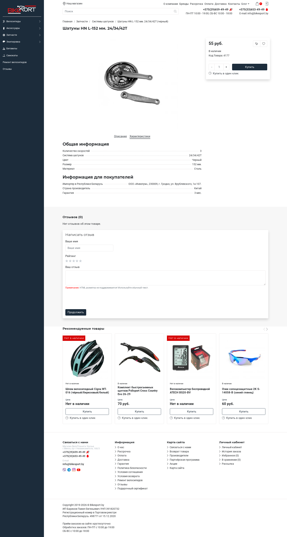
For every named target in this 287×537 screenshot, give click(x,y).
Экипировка (11, 41)
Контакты (234, 3)
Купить (249, 67)
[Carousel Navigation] (265, 329)
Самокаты (10, 55)
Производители (179, 455)
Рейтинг (70, 256)
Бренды (184, 3)
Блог (244, 3)
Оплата (208, 3)
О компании (170, 3)
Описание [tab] (120, 136)
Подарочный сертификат (133, 488)
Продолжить (76, 312)
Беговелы (10, 48)
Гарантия (123, 463)
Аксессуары (11, 28)
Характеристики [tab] (140, 136)
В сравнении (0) (231, 459)
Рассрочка (196, 3)
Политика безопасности (132, 467)
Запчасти (10, 35)
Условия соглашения (130, 472)
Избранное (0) (230, 455)
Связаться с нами (180, 447)
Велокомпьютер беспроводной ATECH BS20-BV (190, 390)
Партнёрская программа (185, 459)
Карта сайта (177, 467)
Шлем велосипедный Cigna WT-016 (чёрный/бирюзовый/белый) (87, 390)
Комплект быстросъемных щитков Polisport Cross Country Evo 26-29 (138, 391)
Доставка (221, 3)
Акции (173, 463)
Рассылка (228, 463)
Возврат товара (179, 451)
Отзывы (7, 69)
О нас (121, 447)
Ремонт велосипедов (15, 62)
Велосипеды (12, 21)
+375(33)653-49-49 (74, 456)
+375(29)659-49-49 (74, 452)
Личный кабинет (232, 447)
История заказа (231, 451)
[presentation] (93, 299)
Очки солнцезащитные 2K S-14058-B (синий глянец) (241, 390)
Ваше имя (71, 241)
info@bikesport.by (257, 13)
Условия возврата (129, 476)
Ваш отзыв (72, 267)
